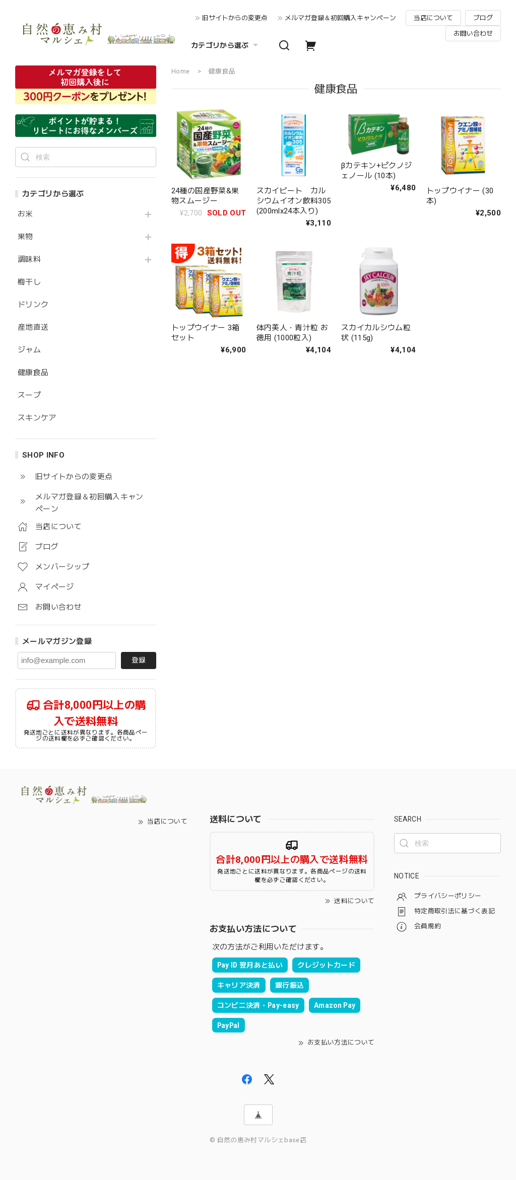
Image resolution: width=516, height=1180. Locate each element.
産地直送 (33, 327)
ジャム (29, 350)
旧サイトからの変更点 (235, 18)
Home (180, 71)
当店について (433, 18)
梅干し (29, 282)
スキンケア (37, 418)
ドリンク (33, 305)
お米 (25, 214)
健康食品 (33, 372)
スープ (29, 395)
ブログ (483, 18)
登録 (139, 660)
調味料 (29, 259)
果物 (25, 237)
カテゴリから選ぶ (226, 45)
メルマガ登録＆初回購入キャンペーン (340, 18)
